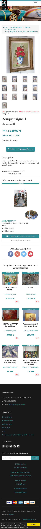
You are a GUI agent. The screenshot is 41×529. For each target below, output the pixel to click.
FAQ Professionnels (20, 467)
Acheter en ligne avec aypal (20, 149)
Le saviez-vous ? (20, 480)
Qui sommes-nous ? (8, 421)
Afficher (11, 228)
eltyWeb (11, 515)
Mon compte (6, 428)
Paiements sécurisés (20, 488)
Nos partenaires (7, 417)
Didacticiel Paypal (21, 492)
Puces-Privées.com (28, 519)
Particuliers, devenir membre (20, 472)
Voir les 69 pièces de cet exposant (20, 240)
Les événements (7, 424)
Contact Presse (20, 484)
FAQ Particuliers (20, 464)
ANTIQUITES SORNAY (9, 221)
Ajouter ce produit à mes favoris (29, 111)
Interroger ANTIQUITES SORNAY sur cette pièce (20, 236)
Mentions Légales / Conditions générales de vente (18, 435)
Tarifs (3, 431)
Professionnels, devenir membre (20, 476)
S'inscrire (35, 458)
